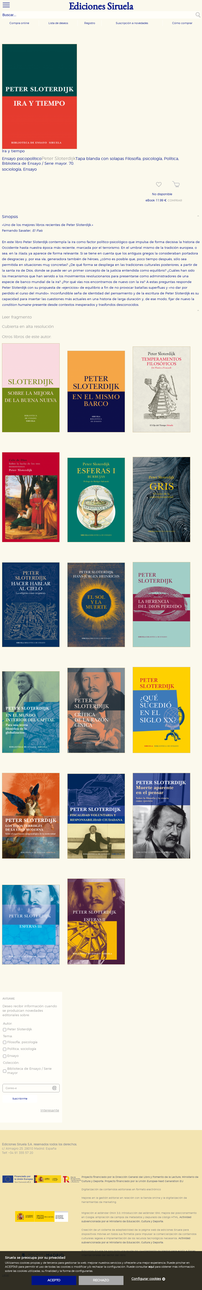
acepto (53, 1280)
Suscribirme (19, 1099)
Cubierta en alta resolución (28, 327)
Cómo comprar (182, 23)
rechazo (101, 1280)
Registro (89, 23)
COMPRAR (175, 200)
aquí (151, 1266)
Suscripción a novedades (132, 23)
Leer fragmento (17, 317)
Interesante (49, 1110)
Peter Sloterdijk (58, 159)
